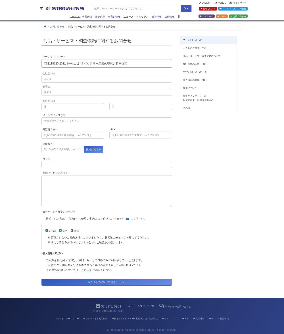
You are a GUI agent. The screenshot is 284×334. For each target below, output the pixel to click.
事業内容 (87, 16)
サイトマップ (237, 3)
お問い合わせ (238, 16)
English (205, 3)
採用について (190, 85)
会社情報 (157, 16)
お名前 (49, 100)
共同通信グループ (203, 318)
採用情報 (169, 16)
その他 (186, 106)
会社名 (49, 73)
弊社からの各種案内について (59, 211)
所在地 (46, 158)
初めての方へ (208, 9)
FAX (112, 129)
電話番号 (51, 129)
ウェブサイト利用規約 (95, 318)
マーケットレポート (54, 56)
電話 (63, 230)
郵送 (75, 230)
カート (221, 16)
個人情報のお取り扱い (194, 77)
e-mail (50, 230)
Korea (220, 3)
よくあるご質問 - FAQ (194, 46)
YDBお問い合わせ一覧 (195, 70)
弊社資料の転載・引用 (194, 62)
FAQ (185, 318)
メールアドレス (54, 115)
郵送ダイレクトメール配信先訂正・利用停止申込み (198, 95)
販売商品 (100, 16)
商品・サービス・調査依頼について (202, 54)
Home (75, 16)
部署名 (46, 86)
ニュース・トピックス (136, 16)
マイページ (206, 16)
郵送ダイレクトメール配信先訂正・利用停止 (135, 318)
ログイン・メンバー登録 (232, 9)
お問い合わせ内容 (56, 172)
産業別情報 (114, 16)
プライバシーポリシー (66, 318)
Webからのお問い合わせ (174, 306)
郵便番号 (48, 143)
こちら (85, 269)
